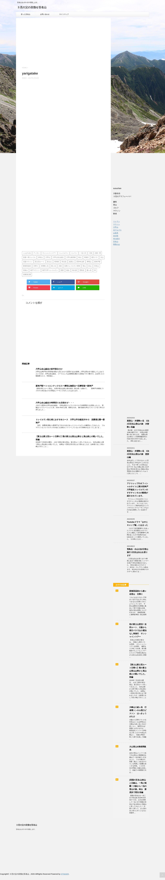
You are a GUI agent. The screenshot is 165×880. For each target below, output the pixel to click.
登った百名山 (25, 14)
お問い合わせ (44, 14)
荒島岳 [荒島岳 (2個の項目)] (82, 270)
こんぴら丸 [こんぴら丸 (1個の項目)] (27, 253)
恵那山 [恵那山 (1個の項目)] (71, 262)
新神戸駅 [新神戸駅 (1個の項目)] (97, 262)
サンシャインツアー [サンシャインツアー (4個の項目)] (49, 253)
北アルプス (117, 230)
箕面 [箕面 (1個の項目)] (62, 270)
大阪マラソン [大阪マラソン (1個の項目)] (27, 262)
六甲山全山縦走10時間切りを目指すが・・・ (55, 403)
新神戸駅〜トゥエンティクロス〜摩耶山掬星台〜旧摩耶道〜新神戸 (64, 386)
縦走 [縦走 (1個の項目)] (67, 270)
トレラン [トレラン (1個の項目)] (74, 253)
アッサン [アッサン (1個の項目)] (36, 253)
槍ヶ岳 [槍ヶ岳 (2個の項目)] (53, 266)
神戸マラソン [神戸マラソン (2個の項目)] (35, 270)
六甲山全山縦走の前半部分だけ (49, 369)
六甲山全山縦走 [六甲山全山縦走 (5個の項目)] (58, 257)
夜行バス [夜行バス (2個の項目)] (94, 257)
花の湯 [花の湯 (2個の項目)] (74, 270)
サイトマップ (64, 14)
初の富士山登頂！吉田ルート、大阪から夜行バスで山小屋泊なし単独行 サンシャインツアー (137, 630)
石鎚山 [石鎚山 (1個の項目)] (25, 270)
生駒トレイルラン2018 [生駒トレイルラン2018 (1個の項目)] (72, 266)
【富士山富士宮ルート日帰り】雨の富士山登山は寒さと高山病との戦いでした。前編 (137, 671)
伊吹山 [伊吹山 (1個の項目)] (40, 257)
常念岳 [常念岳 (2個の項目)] (64, 262)
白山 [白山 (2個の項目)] (89, 266)
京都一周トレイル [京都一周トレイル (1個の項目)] (29, 257)
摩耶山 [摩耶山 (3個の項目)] (89, 262)
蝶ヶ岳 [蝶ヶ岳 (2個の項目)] (89, 270)
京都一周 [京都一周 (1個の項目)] (98, 253)
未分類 (115, 236)
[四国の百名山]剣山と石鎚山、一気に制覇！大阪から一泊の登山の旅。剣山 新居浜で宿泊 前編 (137, 786)
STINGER (65, 874)
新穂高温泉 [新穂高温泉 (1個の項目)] (27, 266)
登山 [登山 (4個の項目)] (84, 266)
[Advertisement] (63, 44)
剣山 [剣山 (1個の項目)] (79, 257)
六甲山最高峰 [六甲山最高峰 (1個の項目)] (71, 257)
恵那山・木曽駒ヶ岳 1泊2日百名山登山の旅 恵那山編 (138, 454)
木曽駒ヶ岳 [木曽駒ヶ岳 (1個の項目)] (45, 266)
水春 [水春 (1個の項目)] (60, 266)
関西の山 (116, 244)
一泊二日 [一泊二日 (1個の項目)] (83, 253)
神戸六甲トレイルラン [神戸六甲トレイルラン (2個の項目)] (50, 270)
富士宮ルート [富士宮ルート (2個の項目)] (39, 262)
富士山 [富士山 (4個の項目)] (49, 262)
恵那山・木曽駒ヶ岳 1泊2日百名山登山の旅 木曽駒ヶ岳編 (138, 424)
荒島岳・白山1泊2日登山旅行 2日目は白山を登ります (137, 552)
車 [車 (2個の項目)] (95, 270)
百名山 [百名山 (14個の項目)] (96, 266)
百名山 (115, 241)
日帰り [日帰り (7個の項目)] (35, 266)
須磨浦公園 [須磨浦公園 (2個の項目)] (27, 274)
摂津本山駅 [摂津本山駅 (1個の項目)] (80, 262)
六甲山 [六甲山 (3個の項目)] (47, 257)
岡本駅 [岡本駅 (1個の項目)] (56, 262)
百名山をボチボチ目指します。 (26, 829)
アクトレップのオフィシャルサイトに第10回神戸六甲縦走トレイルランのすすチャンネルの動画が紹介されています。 (137, 489)
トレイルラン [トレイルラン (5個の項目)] (63, 253)
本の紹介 (116, 239)
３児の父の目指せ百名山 (31, 7)
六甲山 (115, 227)
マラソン (116, 224)
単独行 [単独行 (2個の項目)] (86, 257)
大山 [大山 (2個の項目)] (102, 257)
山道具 (115, 233)
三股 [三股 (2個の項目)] (90, 253)
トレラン (116, 221)
